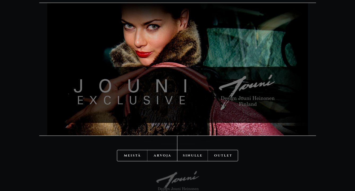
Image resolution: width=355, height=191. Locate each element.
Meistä (132, 140)
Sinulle (193, 140)
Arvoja (163, 140)
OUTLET (223, 140)
